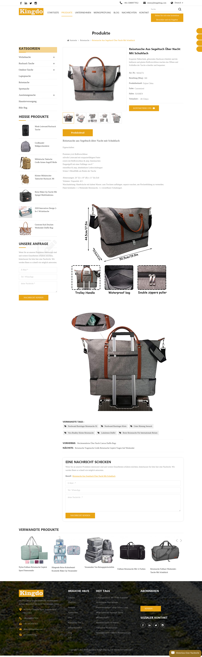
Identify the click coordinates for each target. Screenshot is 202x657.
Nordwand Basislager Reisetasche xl (82, 428)
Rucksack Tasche (26, 65)
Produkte (66, 12)
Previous (177, 531)
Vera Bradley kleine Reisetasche (81, 434)
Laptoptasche (25, 77)
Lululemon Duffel (108, 434)
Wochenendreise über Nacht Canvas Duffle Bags (96, 445)
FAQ (70, 619)
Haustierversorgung (28, 103)
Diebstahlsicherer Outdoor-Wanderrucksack (113, 634)
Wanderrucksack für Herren (107, 624)
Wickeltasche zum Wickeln (107, 604)
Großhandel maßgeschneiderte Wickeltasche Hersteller (44, 146)
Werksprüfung (102, 12)
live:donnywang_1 (31, 636)
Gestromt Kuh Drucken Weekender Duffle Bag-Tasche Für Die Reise (44, 228)
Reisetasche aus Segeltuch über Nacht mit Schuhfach (94, 477)
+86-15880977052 (131, 3)
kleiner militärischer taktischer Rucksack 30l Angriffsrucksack (44, 179)
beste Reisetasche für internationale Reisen (140, 434)
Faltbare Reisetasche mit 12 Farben (131, 570)
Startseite (53, 12)
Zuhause (71, 599)
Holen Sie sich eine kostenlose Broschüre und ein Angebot (167, 17)
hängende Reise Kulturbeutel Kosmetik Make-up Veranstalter (64, 570)
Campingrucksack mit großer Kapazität (112, 599)
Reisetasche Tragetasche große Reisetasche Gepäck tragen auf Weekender (105, 449)
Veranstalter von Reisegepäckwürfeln (99, 569)
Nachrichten (129, 12)
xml (70, 639)
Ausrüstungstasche (27, 96)
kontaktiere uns (144, 110)
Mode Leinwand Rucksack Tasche (45, 129)
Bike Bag (23, 109)
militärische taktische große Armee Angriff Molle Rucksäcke (46, 162)
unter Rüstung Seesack (143, 428)
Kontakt (144, 12)
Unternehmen (83, 12)
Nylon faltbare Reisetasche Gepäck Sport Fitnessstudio (33, 570)
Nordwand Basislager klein (116, 428)
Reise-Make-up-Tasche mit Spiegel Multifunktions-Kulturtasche (46, 195)
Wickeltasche (25, 58)
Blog (116, 12)
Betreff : (90, 477)
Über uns (72, 604)
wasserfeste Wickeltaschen (106, 629)
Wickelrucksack (102, 619)
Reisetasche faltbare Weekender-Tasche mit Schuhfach (163, 572)
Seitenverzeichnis (75, 629)
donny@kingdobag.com (156, 3)
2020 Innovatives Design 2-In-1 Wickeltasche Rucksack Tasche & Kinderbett (46, 212)
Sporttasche (24, 90)
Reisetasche (84, 42)
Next (181, 531)
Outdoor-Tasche (26, 71)
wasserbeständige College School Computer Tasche (113, 609)
